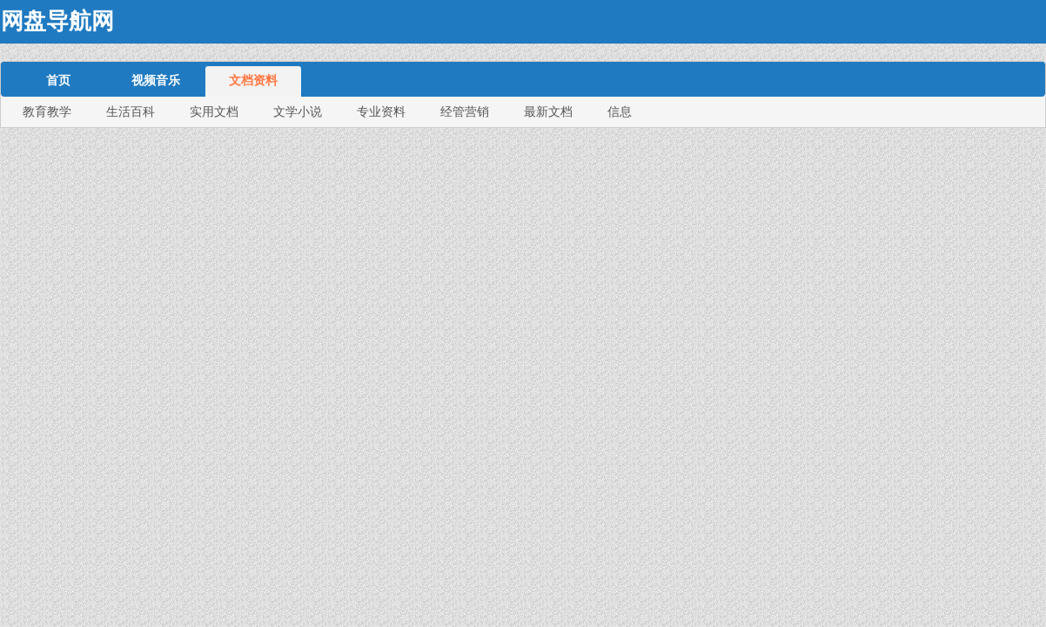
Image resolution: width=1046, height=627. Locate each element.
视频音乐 (155, 80)
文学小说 (297, 111)
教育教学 (47, 111)
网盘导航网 (57, 21)
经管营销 (464, 111)
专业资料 (381, 111)
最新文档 (548, 111)
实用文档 (214, 111)
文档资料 (253, 80)
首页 (58, 80)
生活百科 (130, 111)
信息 (619, 111)
